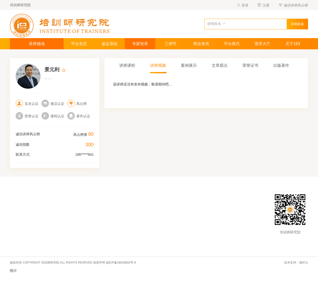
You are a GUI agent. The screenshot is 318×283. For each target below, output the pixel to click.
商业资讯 (201, 44)
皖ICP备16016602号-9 (121, 262)
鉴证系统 (110, 44)
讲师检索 (297, 24)
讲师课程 (127, 65)
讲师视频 (158, 65)
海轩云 (303, 262)
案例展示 (189, 65)
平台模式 (232, 44)
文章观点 (220, 65)
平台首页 (79, 44)
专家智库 (140, 44)
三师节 (171, 44)
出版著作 (281, 65)
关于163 (292, 44)
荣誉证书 (250, 65)
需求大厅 (262, 44)
